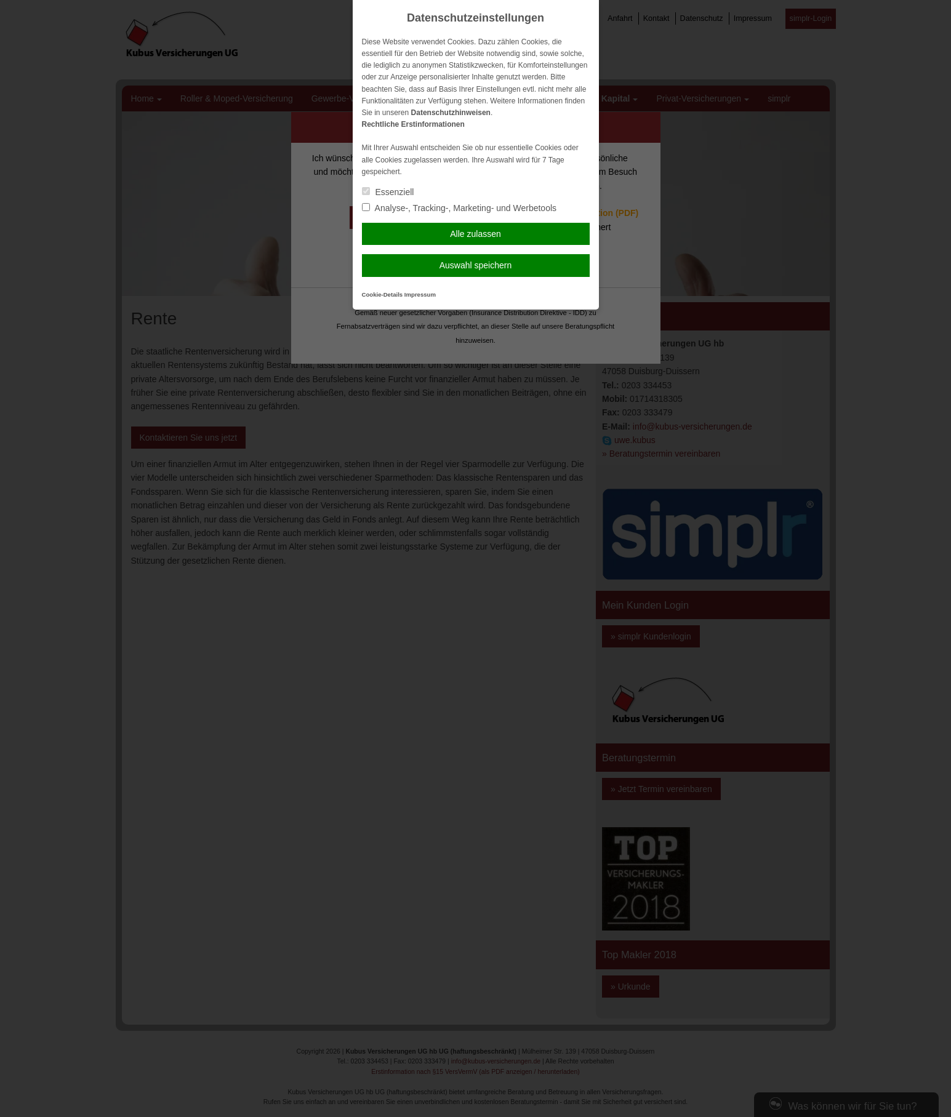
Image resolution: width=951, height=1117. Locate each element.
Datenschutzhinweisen (451, 112)
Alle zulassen (475, 234)
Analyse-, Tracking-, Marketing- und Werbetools (459, 208)
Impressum (420, 294)
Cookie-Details (382, 294)
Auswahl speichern (475, 265)
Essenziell (388, 192)
